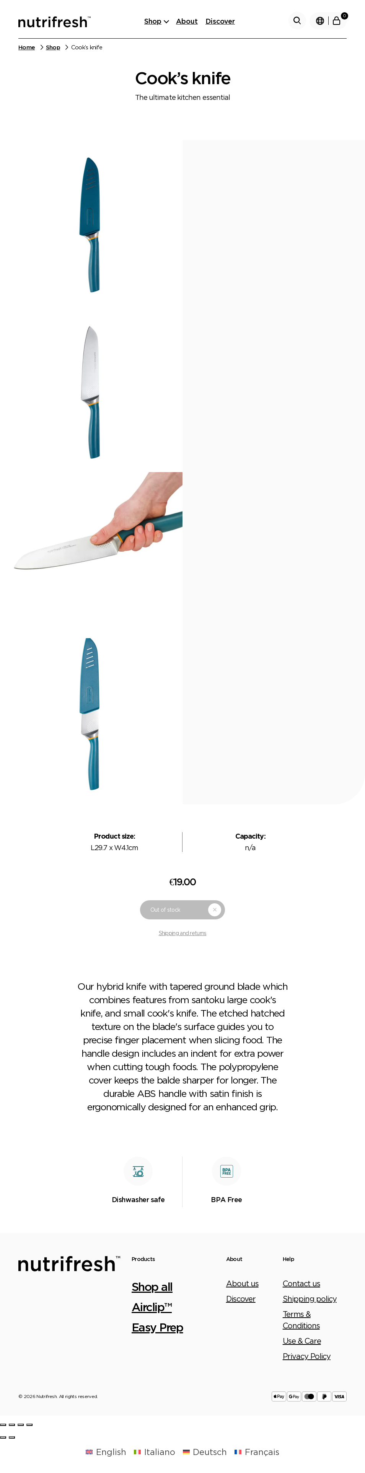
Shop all (152, 1286)
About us (242, 1283)
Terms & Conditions (301, 1320)
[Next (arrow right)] (12, 1437)
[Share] (12, 1425)
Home (26, 47)
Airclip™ (152, 1306)
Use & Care (302, 1341)
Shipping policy (310, 1299)
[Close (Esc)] (3, 1425)
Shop (152, 21)
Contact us (301, 1283)
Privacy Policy (307, 1356)
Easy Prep (157, 1327)
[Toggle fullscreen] (21, 1425)
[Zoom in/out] (29, 1425)
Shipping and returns (183, 933)
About (187, 21)
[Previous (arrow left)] (3, 1437)
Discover (220, 21)
